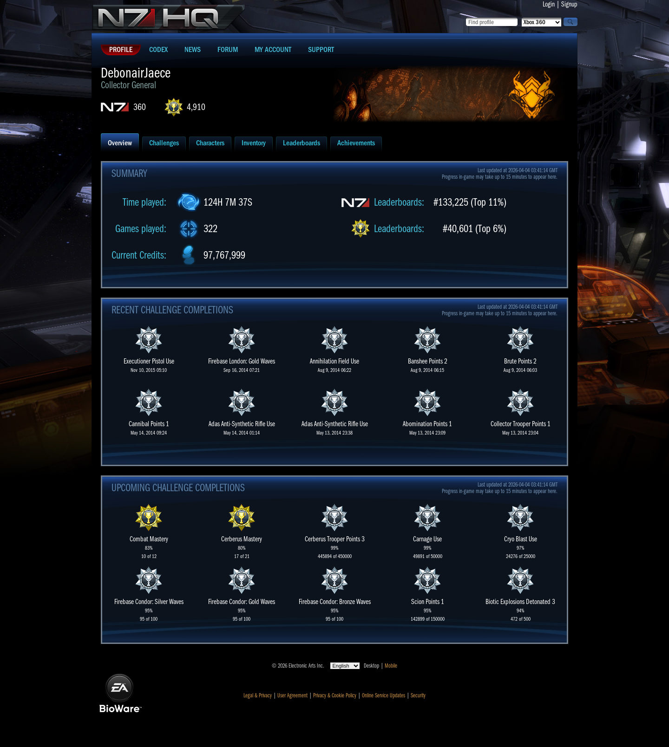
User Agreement (292, 695)
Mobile (391, 666)
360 (139, 107)
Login (549, 4)
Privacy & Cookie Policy (334, 695)
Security (418, 695)
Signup (569, 4)
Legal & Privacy (257, 695)
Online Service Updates (383, 695)
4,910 (196, 107)
